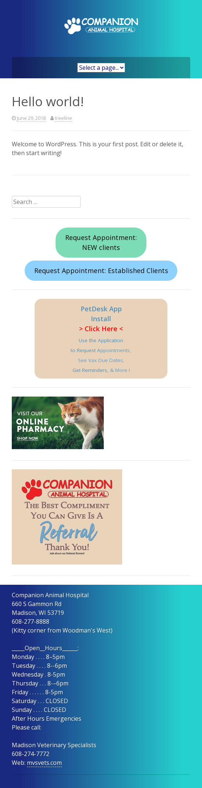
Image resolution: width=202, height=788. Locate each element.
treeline (63, 118)
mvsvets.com (44, 763)
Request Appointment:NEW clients (101, 242)
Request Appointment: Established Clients (101, 270)
